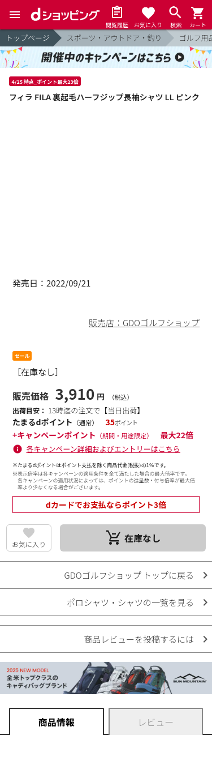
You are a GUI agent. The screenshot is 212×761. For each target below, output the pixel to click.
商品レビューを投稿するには (139, 639)
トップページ (28, 37)
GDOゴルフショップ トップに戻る (129, 575)
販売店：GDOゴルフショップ (144, 322)
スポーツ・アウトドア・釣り (114, 37)
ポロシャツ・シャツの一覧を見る (130, 602)
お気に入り (29, 544)
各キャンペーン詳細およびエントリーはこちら (103, 448)
